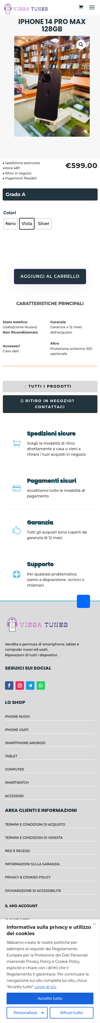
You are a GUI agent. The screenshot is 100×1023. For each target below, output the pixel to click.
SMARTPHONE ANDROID (25, 743)
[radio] (11, 223)
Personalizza (25, 1012)
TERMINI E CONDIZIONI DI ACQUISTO (35, 824)
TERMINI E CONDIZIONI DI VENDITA (34, 838)
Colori (9, 212)
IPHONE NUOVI (17, 717)
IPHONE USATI (16, 730)
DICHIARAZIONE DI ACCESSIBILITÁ (33, 891)
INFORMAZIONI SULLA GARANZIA (32, 864)
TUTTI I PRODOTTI (49, 386)
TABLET (11, 756)
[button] (81, 44)
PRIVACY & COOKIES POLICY (28, 877)
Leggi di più (45, 986)
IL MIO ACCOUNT (21, 905)
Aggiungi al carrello (50, 276)
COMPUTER (14, 769)
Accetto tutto (50, 998)
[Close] (94, 924)
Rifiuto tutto (71, 1012)
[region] (50, 971)
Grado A (16, 194)
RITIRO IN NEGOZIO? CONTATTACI (50, 404)
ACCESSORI (14, 796)
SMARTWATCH (17, 782)
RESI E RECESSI (17, 851)
